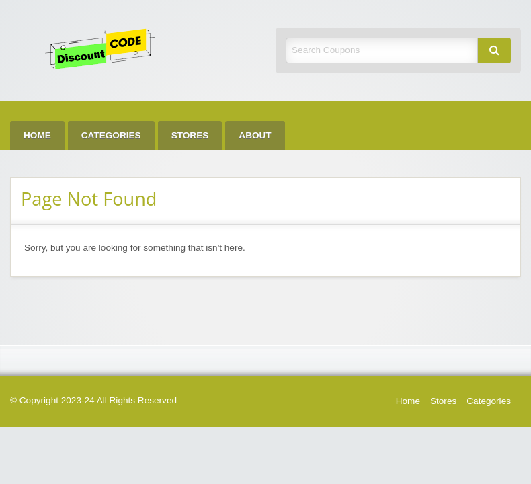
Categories (111, 135)
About (255, 135)
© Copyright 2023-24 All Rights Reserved (93, 400)
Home (37, 135)
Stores (190, 135)
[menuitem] (37, 135)
